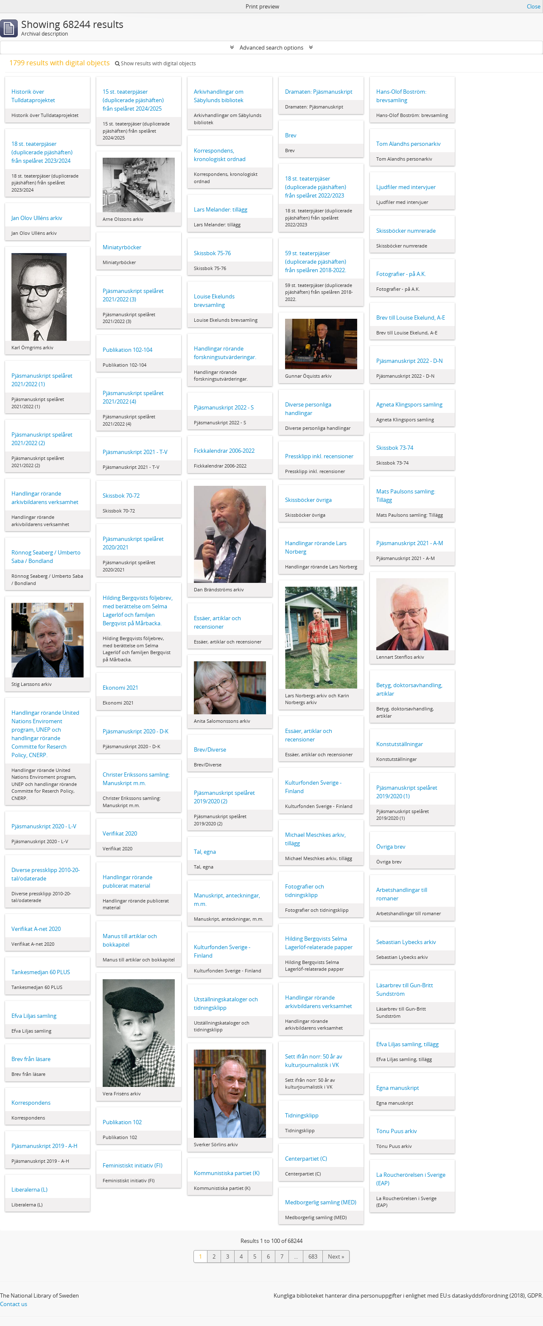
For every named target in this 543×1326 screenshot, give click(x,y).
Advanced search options (271, 47)
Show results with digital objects (155, 63)
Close (533, 6)
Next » (336, 1256)
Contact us (13, 1304)
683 (312, 1256)
